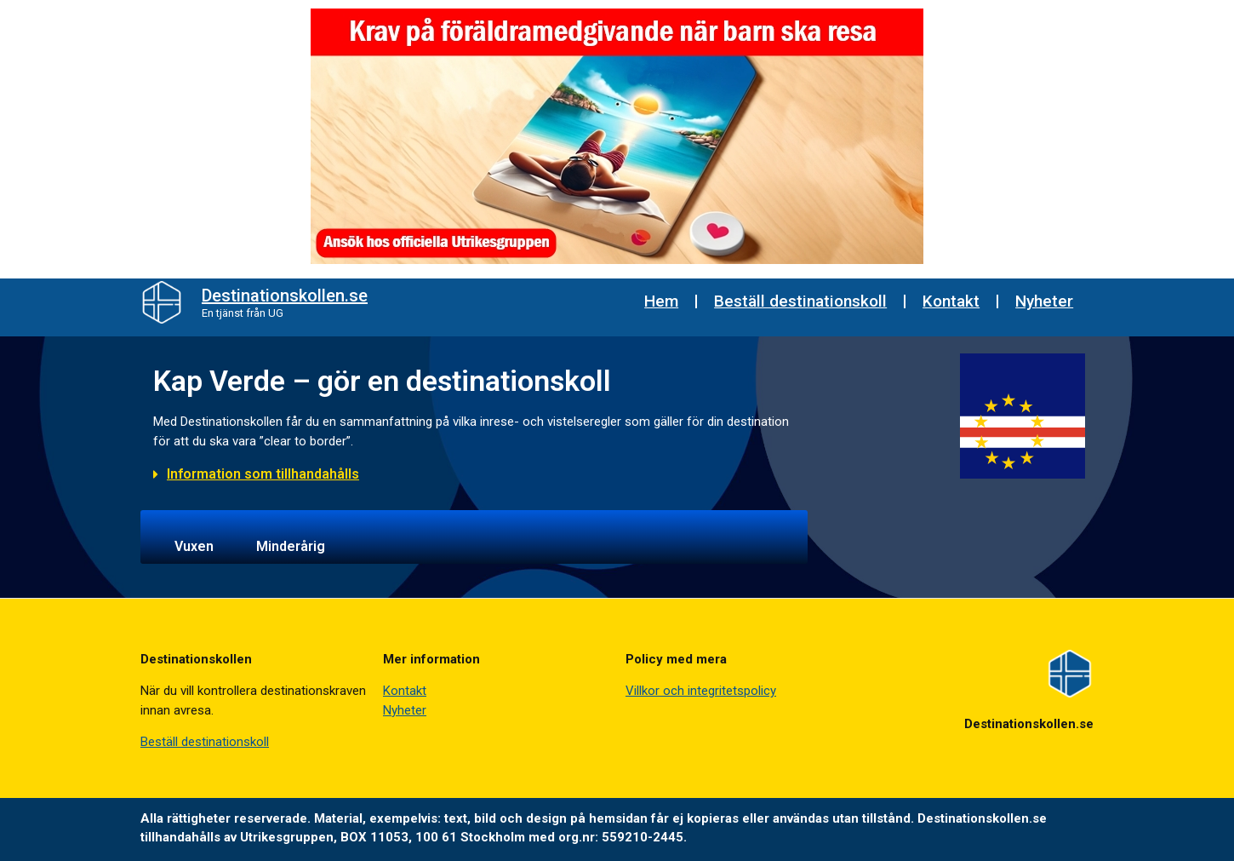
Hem (661, 301)
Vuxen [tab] (194, 546)
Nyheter (1044, 301)
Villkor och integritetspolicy (701, 690)
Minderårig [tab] (290, 546)
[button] (474, 482)
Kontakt (951, 301)
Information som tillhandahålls (263, 474)
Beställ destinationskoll (800, 301)
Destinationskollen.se (285, 295)
